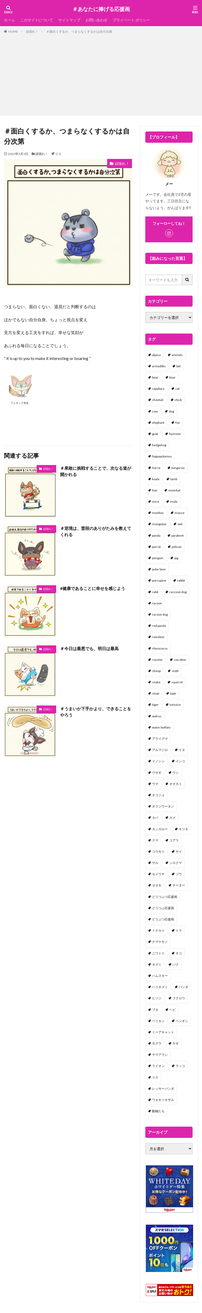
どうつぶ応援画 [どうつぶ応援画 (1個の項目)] (163, 908)
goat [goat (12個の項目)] (155, 434)
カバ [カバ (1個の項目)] (155, 817)
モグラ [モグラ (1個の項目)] (156, 1043)
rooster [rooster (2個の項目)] (157, 660)
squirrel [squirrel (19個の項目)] (177, 682)
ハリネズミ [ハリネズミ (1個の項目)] (160, 987)
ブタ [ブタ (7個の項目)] (155, 1010)
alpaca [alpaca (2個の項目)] (156, 355)
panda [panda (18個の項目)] (156, 535)
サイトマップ (69, 20)
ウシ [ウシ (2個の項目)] (175, 773)
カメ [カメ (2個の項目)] (172, 817)
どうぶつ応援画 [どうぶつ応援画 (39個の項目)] (163, 919)
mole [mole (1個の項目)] (173, 501)
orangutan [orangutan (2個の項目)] (159, 524)
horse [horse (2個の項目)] (156, 468)
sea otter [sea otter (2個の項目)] (180, 660)
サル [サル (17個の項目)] (155, 863)
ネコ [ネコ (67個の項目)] (179, 953)
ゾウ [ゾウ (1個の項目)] (179, 874)
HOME (13, 31)
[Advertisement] (101, 73)
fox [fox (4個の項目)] (177, 423)
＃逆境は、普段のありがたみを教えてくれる (95, 531)
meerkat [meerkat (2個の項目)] (174, 490)
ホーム (9, 20)
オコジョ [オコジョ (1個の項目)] (158, 795)
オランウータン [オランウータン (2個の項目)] (163, 806)
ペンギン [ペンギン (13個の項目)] (182, 1021)
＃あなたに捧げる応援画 (101, 9)
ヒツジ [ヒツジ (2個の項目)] (156, 998)
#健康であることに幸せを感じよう (92, 588)
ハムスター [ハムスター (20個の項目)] (160, 976)
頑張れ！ (32, 31)
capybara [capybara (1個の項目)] (158, 389)
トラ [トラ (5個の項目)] (179, 930)
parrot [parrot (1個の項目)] (156, 547)
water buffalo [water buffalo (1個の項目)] (161, 727)
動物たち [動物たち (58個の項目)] (158, 1111)
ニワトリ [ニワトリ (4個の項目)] (158, 953)
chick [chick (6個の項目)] (178, 400)
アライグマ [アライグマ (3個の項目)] (160, 739)
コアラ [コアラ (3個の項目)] (174, 840)
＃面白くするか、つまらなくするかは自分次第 (79, 31)
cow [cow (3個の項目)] (155, 411)
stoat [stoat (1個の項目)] (155, 693)
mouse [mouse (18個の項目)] (179, 513)
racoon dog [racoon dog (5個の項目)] (160, 614)
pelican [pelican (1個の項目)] (177, 547)
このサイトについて (36, 20)
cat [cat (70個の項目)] (177, 389)
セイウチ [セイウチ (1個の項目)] (158, 874)
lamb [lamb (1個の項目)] (173, 479)
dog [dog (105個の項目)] (171, 411)
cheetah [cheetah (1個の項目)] (158, 400)
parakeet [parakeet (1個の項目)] (177, 535)
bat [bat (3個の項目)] (178, 366)
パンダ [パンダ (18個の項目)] (183, 987)
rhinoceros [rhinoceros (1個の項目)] (160, 648)
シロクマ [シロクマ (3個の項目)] (175, 863)
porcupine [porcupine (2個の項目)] (159, 580)
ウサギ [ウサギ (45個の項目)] (156, 773)
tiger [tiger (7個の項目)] (155, 705)
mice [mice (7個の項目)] (155, 501)
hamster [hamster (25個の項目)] (175, 434)
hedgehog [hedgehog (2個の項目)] (159, 445)
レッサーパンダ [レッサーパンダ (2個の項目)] (163, 1089)
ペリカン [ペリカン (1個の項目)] (158, 1021)
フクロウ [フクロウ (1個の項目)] (178, 998)
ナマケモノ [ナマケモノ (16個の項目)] (160, 942)
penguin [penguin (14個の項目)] (157, 558)
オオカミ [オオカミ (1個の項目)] (175, 784)
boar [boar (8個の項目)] (172, 377)
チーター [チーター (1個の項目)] (178, 885)
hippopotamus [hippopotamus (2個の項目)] (162, 456)
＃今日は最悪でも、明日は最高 (89, 648)
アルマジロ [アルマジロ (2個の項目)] (160, 750)
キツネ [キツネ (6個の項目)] (183, 829)
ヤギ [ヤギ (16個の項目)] (175, 1043)
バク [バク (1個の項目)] (175, 964)
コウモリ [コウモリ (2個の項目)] (158, 851)
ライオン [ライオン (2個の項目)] (158, 1066)
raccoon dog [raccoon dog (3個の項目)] (178, 592)
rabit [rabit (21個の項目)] (155, 592)
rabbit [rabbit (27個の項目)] (181, 580)
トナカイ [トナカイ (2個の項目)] (158, 930)
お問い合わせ (96, 20)
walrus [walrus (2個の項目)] (156, 716)
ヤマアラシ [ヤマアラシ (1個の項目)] (160, 1055)
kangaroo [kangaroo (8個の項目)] (177, 468)
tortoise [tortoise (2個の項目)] (175, 705)
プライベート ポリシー (131, 20)
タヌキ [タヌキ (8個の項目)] (156, 885)
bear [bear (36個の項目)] (155, 377)
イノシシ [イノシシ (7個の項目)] (158, 761)
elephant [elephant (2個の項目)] (158, 423)
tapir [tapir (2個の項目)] (173, 693)
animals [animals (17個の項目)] (177, 355)
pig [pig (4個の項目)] (176, 558)
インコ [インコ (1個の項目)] (180, 761)
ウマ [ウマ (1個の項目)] (155, 784)
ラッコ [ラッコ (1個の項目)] (180, 1066)
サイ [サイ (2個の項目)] (179, 851)
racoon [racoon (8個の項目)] (157, 603)
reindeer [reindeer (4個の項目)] (158, 637)
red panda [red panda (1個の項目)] (159, 626)
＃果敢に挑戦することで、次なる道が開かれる (95, 471)
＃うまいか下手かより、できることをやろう (95, 711)
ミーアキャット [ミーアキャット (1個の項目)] (163, 1032)
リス (58, 154)
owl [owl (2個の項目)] (179, 524)
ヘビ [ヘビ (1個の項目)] (172, 1010)
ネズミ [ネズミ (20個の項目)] (156, 964)
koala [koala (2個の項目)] (155, 479)
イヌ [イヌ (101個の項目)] (182, 750)
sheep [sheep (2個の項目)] (156, 671)
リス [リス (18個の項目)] (155, 1077)
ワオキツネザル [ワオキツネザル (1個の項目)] (163, 1100)
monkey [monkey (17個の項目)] (158, 513)
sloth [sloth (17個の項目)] (175, 671)
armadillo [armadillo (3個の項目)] (158, 366)
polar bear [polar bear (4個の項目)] (159, 569)
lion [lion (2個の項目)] (154, 490)
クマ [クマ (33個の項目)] (155, 840)
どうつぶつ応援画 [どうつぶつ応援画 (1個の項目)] (164, 897)
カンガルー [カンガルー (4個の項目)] (160, 829)
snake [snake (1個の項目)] (156, 682)
